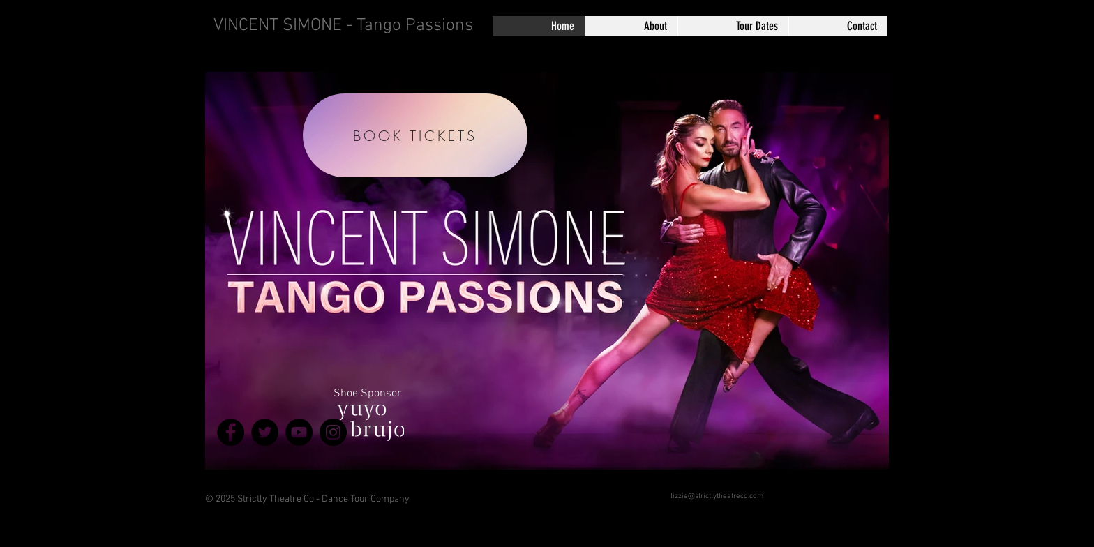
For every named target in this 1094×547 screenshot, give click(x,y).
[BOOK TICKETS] (415, 135)
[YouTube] (299, 432)
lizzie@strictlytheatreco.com (716, 496)
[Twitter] (264, 432)
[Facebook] (230, 432)
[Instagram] (333, 432)
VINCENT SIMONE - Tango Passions (343, 25)
